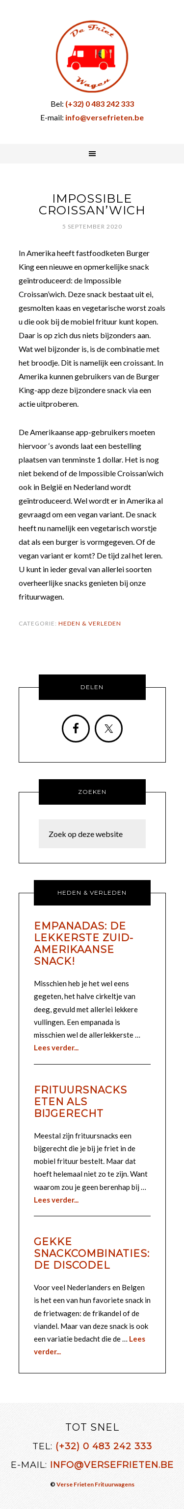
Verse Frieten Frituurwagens (95, 1484)
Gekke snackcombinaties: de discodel (92, 1253)
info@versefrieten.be (112, 1465)
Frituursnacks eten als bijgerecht (80, 1101)
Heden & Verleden (89, 623)
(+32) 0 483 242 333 (103, 1446)
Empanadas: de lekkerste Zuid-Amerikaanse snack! (83, 943)
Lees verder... (56, 1047)
